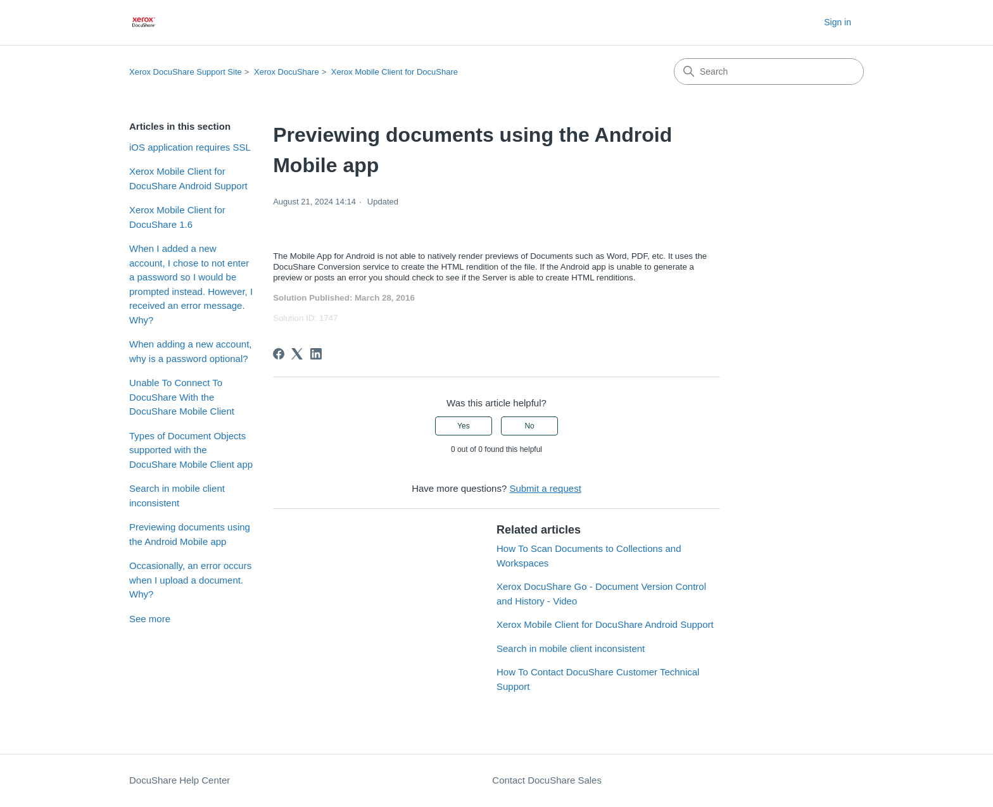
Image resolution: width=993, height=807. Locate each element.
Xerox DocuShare (286, 72)
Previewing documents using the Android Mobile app (189, 534)
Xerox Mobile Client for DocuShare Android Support (188, 178)
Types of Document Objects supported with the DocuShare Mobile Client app (191, 450)
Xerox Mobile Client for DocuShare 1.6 (177, 217)
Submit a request (545, 488)
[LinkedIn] (316, 354)
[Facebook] (278, 354)
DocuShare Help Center (179, 780)
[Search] (768, 71)
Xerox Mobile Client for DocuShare (394, 72)
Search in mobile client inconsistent (177, 495)
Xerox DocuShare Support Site (185, 72)
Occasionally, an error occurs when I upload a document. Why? (190, 579)
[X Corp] (297, 354)
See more (149, 618)
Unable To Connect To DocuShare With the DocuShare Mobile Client (181, 396)
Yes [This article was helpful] (463, 426)
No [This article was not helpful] (529, 426)
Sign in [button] (837, 22)
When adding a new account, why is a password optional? (190, 351)
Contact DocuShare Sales (547, 780)
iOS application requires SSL (190, 147)
